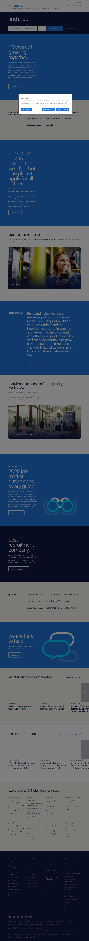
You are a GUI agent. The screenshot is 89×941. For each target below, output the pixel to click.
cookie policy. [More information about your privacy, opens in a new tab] (33, 104)
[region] (45, 104)
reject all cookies (48, 109)
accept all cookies (62, 109)
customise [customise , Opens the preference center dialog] (26, 109)
